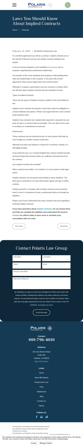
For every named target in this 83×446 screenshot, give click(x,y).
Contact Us (41, 401)
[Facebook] (36, 417)
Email (45, 264)
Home (41, 373)
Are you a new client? (21, 271)
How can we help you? (21, 279)
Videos (41, 406)
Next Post (64, 226)
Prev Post (19, 226)
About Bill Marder (41, 378)
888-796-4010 (42, 340)
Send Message (41, 312)
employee (53, 67)
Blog (41, 396)
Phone (16, 264)
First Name (17, 257)
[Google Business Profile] (41, 417)
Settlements (41, 392)
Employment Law (41, 382)
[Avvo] (46, 417)
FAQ (41, 387)
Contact (15, 215)
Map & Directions (41, 361)
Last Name (46, 257)
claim (31, 153)
